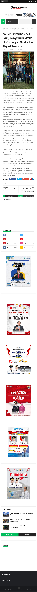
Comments (27, 534)
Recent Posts (9, 534)
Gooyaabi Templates (27, 590)
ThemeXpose (13, 590)
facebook (31, 196)
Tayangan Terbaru (13, 28)
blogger (20, 196)
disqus (25, 196)
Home (4, 28)
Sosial (7, 28)
